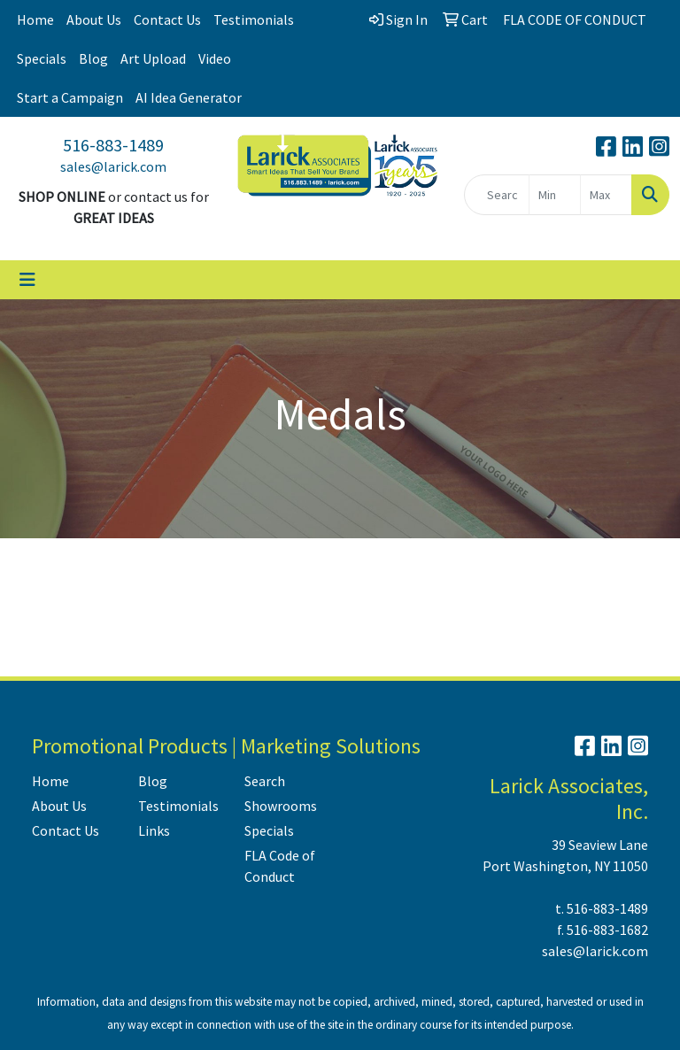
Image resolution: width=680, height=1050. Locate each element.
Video (214, 58)
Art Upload (153, 58)
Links (154, 830)
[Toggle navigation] (27, 279)
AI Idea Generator (188, 97)
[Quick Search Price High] (606, 194)
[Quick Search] (496, 194)
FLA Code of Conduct (279, 865)
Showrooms (280, 806)
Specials (41, 58)
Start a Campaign (70, 97)
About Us (93, 19)
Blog (93, 58)
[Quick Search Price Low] (555, 194)
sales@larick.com (113, 166)
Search (264, 781)
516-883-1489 (113, 145)
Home (35, 19)
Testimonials (253, 19)
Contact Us (167, 19)
